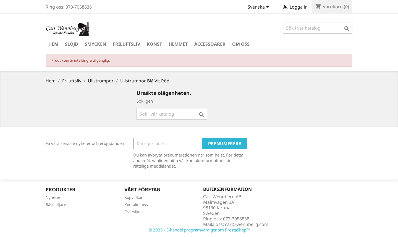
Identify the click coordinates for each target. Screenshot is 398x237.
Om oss (241, 44)
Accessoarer (210, 44)
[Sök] (317, 28)
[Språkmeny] (259, 7)
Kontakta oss (136, 204)
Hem (53, 44)
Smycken (95, 44)
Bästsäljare (56, 204)
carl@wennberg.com (246, 224)
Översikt (132, 211)
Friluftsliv (126, 44)
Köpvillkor (133, 197)
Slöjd (71, 44)
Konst (154, 44)
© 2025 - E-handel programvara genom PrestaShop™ (199, 230)
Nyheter (53, 197)
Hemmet (178, 44)
